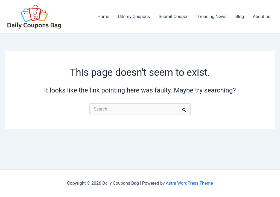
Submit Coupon (174, 16)
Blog (239, 16)
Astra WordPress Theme (189, 183)
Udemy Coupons (134, 16)
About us (261, 16)
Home (103, 16)
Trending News (211, 16)
